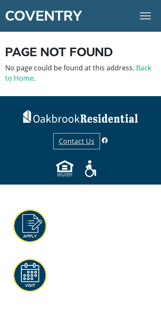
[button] (29, 226)
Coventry (43, 16)
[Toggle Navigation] (145, 16)
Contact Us (76, 141)
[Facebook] (105, 140)
